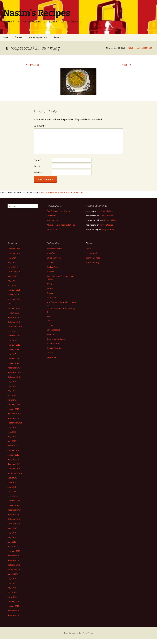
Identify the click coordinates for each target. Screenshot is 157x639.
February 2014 (14, 500)
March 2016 (12, 400)
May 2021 (12, 280)
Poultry (50, 325)
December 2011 (14, 610)
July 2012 (12, 578)
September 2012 (15, 569)
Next (127, 64)
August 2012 (13, 574)
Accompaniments (54, 248)
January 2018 (13, 349)
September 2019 (15, 326)
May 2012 (12, 587)
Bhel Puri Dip (52, 220)
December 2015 (14, 413)
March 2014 (12, 496)
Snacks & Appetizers (38, 37)
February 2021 (14, 290)
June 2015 (12, 432)
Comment (40, 125)
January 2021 (13, 294)
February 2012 (14, 601)
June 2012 (12, 583)
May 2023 (12, 262)
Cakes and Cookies (55, 257)
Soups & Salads (53, 343)
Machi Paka (51, 215)
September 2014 (15, 473)
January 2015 (13, 454)
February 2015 (14, 450)
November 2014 (14, 464)
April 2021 (12, 285)
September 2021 (15, 271)
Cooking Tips (52, 267)
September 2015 (15, 422)
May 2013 (12, 537)
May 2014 (12, 487)
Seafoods (51, 334)
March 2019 (12, 331)
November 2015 (14, 418)
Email (37, 166)
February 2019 (14, 335)
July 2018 (12, 340)
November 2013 (14, 514)
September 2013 (15, 523)
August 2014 (13, 477)
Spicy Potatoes (106, 224)
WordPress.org (92, 262)
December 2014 (14, 459)
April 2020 (12, 303)
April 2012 (12, 592)
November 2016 (14, 372)
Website (38, 172)
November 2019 (14, 317)
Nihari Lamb (52, 229)
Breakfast (51, 253)
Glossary (51, 293)
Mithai (49, 320)
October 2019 (14, 322)
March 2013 (12, 546)
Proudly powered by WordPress (78, 633)
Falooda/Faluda (106, 211)
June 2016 (12, 386)
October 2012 (14, 564)
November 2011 (14, 615)
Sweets (57, 37)
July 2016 (12, 381)
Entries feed (91, 253)
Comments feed (93, 257)
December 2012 (14, 555)
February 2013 (14, 551)
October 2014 (14, 468)
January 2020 (13, 312)
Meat (49, 316)
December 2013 (14, 509)
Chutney (50, 262)
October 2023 (14, 253)
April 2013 (12, 542)
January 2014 (13, 505)
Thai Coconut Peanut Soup (58, 211)
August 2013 (13, 528)
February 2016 (14, 404)
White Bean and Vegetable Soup (61, 224)
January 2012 (13, 606)
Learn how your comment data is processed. (61, 192)
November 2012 (14, 560)
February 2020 (14, 308)
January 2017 (13, 363)
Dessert (50, 271)
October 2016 (14, 377)
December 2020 (14, 299)
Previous (32, 64)
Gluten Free (52, 297)
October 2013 (14, 519)
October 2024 (14, 248)
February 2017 (14, 358)
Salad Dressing (53, 329)
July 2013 (12, 532)
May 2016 (12, 390)
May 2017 (12, 354)
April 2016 (12, 395)
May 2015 (12, 436)
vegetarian (51, 357)
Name (37, 160)
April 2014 (12, 491)
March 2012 (12, 597)
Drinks (49, 283)
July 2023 (12, 257)
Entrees (18, 37)
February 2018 (14, 345)
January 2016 (13, 409)
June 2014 (12, 482)
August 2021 (13, 276)
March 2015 (12, 445)
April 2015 (12, 441)
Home (5, 37)
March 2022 (12, 267)
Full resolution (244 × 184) (141, 48)
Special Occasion (54, 348)
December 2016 (14, 367)
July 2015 (12, 427)
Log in (88, 248)
